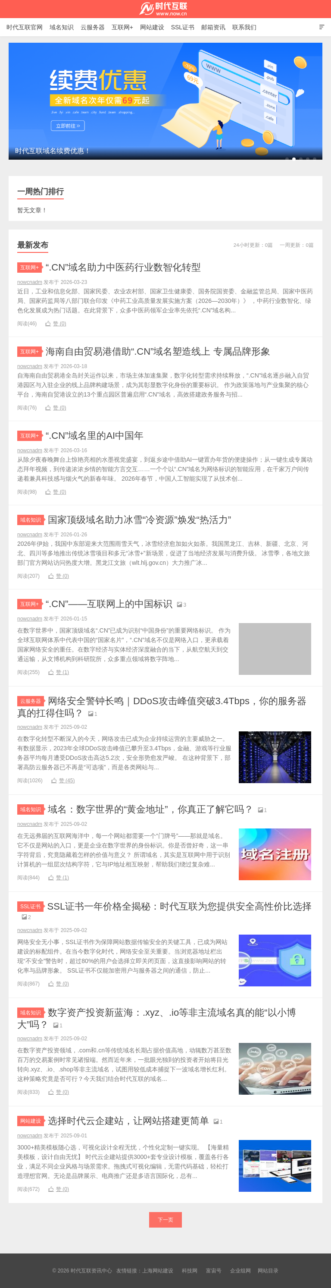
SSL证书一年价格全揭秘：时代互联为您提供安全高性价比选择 (179, 906)
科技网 (189, 1271)
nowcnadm (29, 282)
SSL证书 (182, 27)
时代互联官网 (24, 27)
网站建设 (152, 27)
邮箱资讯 (213, 27)
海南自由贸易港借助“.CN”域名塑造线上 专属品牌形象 (158, 351)
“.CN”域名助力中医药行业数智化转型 (123, 267)
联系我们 (244, 27)
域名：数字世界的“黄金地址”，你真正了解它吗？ (150, 809)
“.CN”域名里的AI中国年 (95, 435)
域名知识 (62, 27)
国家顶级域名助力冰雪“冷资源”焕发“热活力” (139, 519)
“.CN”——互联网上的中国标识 (109, 603)
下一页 (165, 1220)
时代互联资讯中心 (165, 9)
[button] (287, 159)
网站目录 (268, 1271)
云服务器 (93, 27)
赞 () (55, 324)
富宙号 (214, 1271)
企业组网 (240, 1271)
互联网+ (122, 27)
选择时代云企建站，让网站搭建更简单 (128, 1120)
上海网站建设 (157, 1271)
